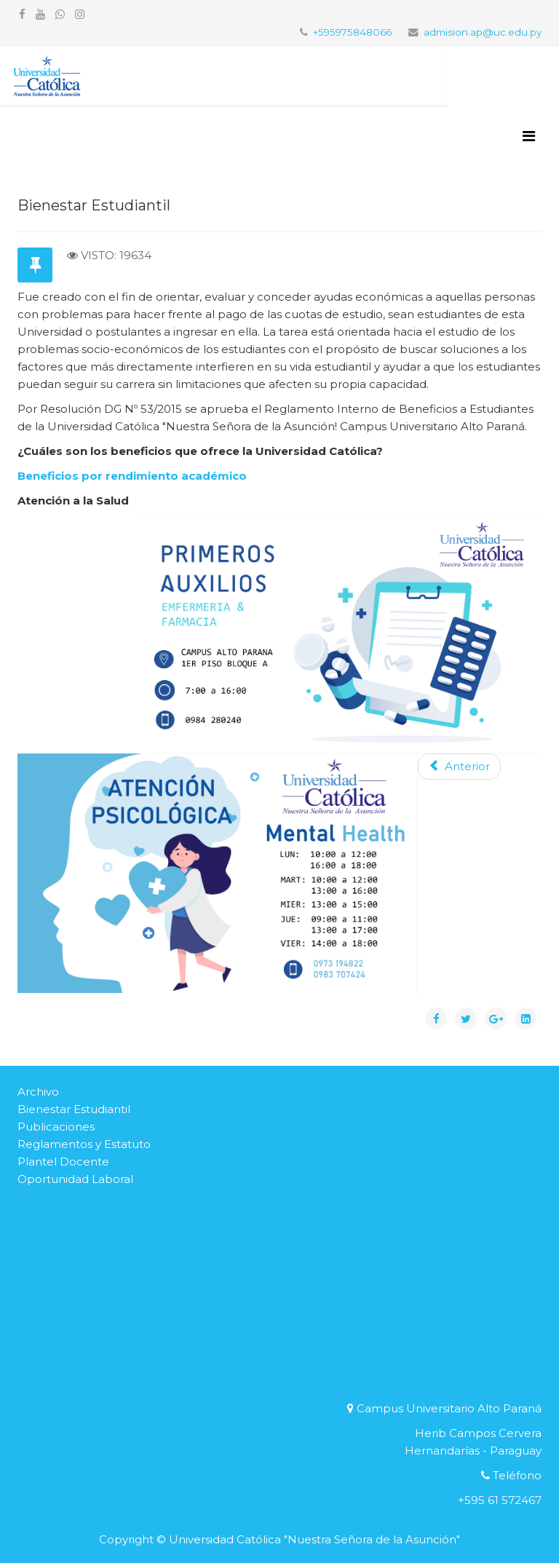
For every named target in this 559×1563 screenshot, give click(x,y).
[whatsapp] (60, 14)
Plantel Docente (63, 1161)
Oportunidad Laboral (75, 1179)
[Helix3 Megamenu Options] (529, 136)
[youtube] (40, 14)
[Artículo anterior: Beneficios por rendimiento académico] (459, 766)
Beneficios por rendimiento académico (132, 476)
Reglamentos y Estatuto (84, 1144)
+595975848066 (352, 32)
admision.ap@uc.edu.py (483, 32)
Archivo (38, 1092)
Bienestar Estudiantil (73, 1109)
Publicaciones (56, 1126)
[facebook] (22, 14)
